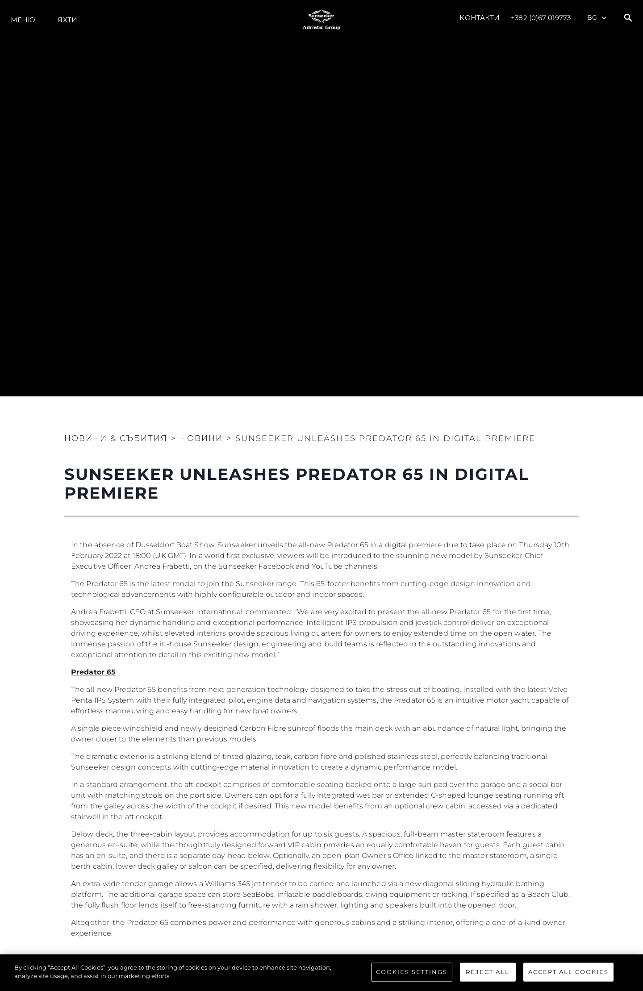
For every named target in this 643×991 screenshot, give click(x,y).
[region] (321, 972)
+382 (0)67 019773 (541, 17)
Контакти (479, 17)
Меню (23, 20)
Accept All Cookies (568, 971)
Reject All (487, 971)
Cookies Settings (411, 971)
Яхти (67, 20)
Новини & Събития (115, 438)
